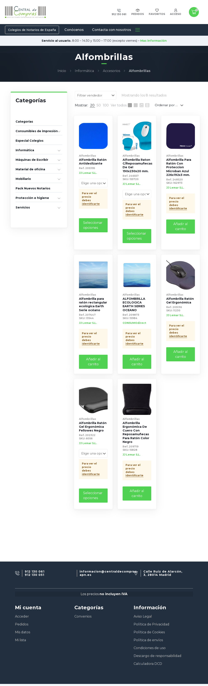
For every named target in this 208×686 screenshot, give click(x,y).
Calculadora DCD (148, 664)
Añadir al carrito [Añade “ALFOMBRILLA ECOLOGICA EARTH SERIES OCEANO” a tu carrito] (137, 361)
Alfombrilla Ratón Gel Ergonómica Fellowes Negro (93, 426)
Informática (84, 71)
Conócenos (74, 30)
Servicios (23, 207)
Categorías (24, 121)
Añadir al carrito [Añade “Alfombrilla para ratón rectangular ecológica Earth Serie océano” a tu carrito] (93, 361)
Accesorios (111, 71)
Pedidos (21, 624)
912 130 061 (34, 571)
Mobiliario (23, 179)
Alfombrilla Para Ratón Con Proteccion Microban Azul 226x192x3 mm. (178, 167)
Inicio (62, 71)
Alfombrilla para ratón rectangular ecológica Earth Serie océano (93, 304)
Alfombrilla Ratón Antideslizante (93, 161)
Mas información (153, 41)
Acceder (22, 616)
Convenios (82, 616)
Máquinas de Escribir (32, 160)
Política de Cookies (149, 632)
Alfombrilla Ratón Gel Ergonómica (180, 300)
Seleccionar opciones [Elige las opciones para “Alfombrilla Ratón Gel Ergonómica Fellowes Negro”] (92, 494)
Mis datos (22, 632)
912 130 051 (34, 575)
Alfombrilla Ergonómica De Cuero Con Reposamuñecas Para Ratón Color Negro (136, 432)
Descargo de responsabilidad (157, 656)
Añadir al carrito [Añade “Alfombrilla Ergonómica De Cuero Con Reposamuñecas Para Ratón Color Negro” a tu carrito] (137, 493)
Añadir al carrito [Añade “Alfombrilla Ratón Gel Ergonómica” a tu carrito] (180, 353)
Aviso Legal (143, 616)
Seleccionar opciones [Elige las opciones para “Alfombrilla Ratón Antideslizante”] (92, 224)
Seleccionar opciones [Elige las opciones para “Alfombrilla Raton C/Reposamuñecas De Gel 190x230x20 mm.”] (136, 235)
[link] (92, 105)
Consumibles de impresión (37, 131)
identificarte (91, 203)
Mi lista (20, 640)
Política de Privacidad (151, 624)
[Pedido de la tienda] (170, 105)
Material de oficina (30, 169)
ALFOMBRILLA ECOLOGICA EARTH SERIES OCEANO (134, 304)
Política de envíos (148, 640)
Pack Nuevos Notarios (33, 188)
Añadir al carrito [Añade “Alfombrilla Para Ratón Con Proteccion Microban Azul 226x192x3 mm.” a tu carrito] (180, 226)
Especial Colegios (29, 141)
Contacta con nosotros (111, 30)
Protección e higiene (32, 198)
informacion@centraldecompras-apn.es (109, 573)
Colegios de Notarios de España (32, 30)
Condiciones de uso (150, 648)
